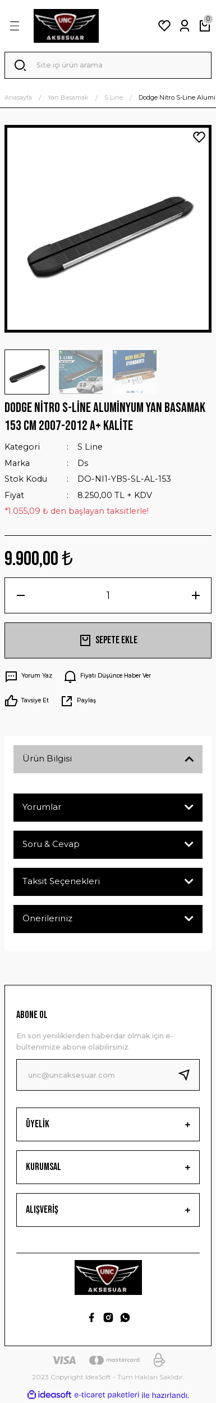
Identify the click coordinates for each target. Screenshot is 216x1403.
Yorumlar (41, 806)
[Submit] (188, 1075)
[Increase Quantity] (195, 595)
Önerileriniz (47, 918)
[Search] (108, 65)
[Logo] (66, 26)
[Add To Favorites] (199, 137)
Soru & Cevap (51, 844)
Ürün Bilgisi (47, 758)
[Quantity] (108, 595)
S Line (90, 447)
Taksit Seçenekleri (61, 881)
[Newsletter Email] (108, 1075)
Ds (82, 463)
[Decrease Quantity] (20, 595)
